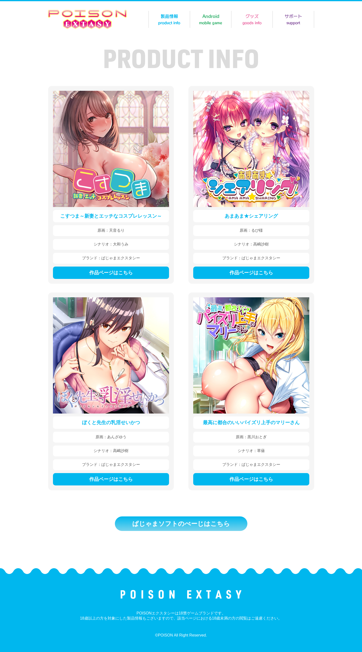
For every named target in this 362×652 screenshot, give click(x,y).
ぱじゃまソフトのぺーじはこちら (181, 523)
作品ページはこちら (111, 272)
